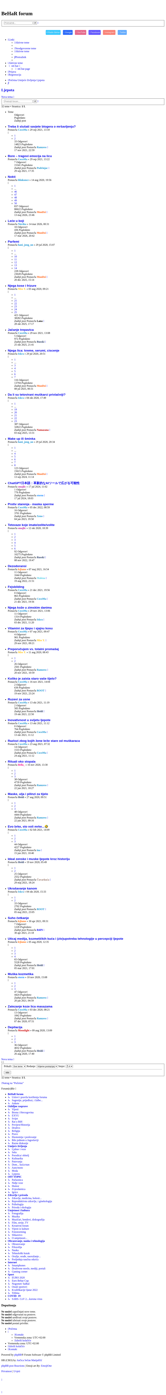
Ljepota (7, 90)
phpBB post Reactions (12, 1365)
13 (15, 265)
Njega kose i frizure (22, 285)
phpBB (18, 1354)
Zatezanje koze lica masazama (30, 1006)
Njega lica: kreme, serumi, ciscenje (33, 350)
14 (15, 268)
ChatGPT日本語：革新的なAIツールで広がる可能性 (44, 483)
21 (15, 300)
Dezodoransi (17, 566)
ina (38, 850)
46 (15, 191)
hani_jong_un (25, 244)
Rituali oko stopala (22, 761)
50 (15, 203)
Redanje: (42, 1066)
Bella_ (21, 764)
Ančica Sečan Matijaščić (29, 1360)
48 (15, 197)
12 (15, 262)
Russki (40, 341)
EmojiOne (46, 1365)
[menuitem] (21, 42)
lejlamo (22, 569)
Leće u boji (16, 221)
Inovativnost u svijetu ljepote (29, 720)
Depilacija (15, 1027)
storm (40, 495)
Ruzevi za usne (19, 699)
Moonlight (24, 1030)
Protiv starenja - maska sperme (31, 504)
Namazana (43, 430)
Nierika (22, 224)
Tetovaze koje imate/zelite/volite (31, 525)
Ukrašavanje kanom (22, 888)
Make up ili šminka (21, 438)
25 (15, 312)
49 (15, 200)
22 (15, 303)
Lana (40, 321)
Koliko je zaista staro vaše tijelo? (32, 678)
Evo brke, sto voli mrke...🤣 (28, 826)
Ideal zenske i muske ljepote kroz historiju (39, 859)
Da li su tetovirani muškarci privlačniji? (36, 394)
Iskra (21, 353)
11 (15, 259)
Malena (41, 578)
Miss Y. (22, 289)
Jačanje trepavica (21, 329)
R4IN (40, 930)
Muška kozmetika (20, 974)
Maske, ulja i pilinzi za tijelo (28, 794)
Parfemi (13, 241)
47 (15, 194)
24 (15, 309)
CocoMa (22, 129)
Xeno (40, 516)
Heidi (40, 711)
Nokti (12, 176)
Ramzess (42, 147)
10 (15, 256)
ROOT (40, 690)
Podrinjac (42, 168)
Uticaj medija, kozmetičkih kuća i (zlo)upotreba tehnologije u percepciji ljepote (65, 938)
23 (15, 306)
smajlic (22, 486)
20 (15, 412)
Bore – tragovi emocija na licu (30, 156)
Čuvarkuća (43, 879)
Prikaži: (15, 1066)
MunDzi (41, 212)
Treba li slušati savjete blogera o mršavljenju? (42, 126)
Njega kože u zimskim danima (30, 607)
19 (15, 409)
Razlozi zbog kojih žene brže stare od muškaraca (44, 740)
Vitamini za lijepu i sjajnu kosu (30, 628)
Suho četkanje (18, 918)
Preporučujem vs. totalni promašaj (33, 649)
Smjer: (65, 1066)
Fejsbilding (16, 587)
